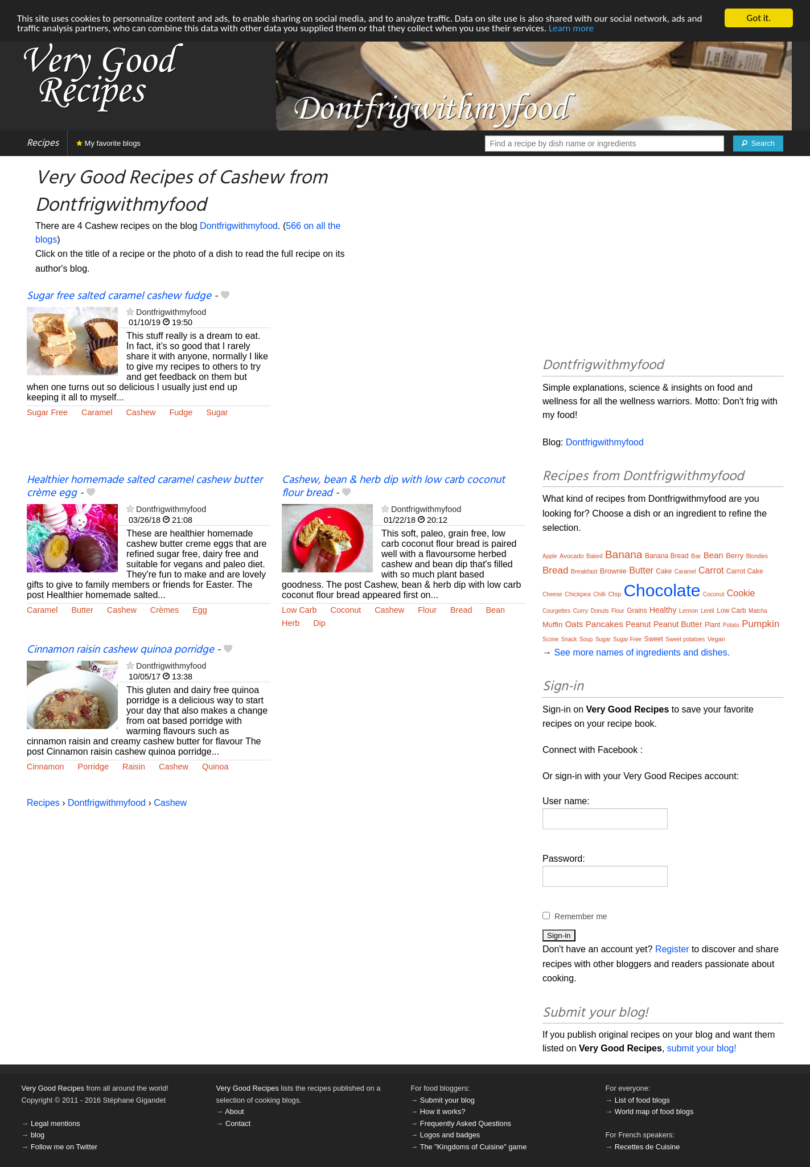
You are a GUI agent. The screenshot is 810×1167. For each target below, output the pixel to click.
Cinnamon (45, 766)
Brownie (613, 571)
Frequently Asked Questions (465, 1123)
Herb (290, 623)
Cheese (552, 594)
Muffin (552, 624)
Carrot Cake (744, 571)
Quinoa (215, 766)
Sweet (653, 639)
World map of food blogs (654, 1111)
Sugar (217, 412)
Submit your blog (447, 1100)
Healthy (662, 610)
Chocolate (661, 590)
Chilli (599, 594)
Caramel (96, 412)
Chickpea (578, 594)
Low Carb (299, 610)
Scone (550, 639)
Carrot (710, 570)
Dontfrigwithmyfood (239, 226)
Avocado (572, 555)
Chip (614, 594)
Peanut (638, 624)
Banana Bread (667, 556)
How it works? (443, 1111)
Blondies (757, 556)
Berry (734, 555)
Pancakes (604, 624)
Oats (574, 624)
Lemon (688, 610)
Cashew (140, 412)
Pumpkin (760, 624)
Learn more (571, 28)
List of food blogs (642, 1100)
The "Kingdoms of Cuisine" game (473, 1147)
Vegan (716, 639)
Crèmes (164, 610)
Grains (637, 611)
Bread (461, 610)
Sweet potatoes (685, 639)
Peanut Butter (677, 624)
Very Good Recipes (53, 1088)
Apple (549, 556)
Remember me (580, 916)
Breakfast (584, 571)
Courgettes (556, 611)
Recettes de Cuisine (647, 1147)
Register (672, 949)
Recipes (43, 143)
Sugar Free (47, 412)
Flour (427, 610)
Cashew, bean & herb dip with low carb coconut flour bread (393, 487)
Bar (696, 555)
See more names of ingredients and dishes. (642, 652)
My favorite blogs (108, 143)
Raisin (133, 766)
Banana (624, 554)
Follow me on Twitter (64, 1147)
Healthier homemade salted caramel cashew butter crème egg (144, 487)
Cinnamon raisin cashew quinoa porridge (120, 649)
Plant (712, 625)
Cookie (741, 593)
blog (37, 1135)
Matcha (758, 611)
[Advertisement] (403, 381)
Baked (594, 556)
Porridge (93, 766)
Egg (199, 610)
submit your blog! (702, 1048)
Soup (586, 639)
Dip (319, 623)
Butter (82, 610)
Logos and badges (450, 1135)
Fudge (180, 412)
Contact (237, 1123)
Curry (580, 610)
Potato (731, 625)
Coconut (346, 610)
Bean (495, 610)
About (234, 1111)
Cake (664, 571)
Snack (569, 639)
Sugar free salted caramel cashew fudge (119, 296)
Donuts (600, 611)
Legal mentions (55, 1123)
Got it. (758, 18)
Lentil (707, 611)
